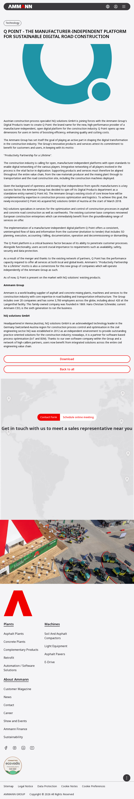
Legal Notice (25, 786)
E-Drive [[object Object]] (49, 662)
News (7, 697)
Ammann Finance (15, 729)
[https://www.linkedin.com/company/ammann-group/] (23, 748)
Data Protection (47, 786)
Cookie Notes (69, 786)
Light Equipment (55, 646)
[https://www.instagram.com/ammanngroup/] (14, 748)
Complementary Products (21, 650)
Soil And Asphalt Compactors (55, 636)
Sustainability (13, 737)
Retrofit (9, 658)
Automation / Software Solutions (19, 668)
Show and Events (15, 721)
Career (8, 713)
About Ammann (16, 679)
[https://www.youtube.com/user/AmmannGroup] (32, 748)
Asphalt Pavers (54, 654)
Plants (9, 624)
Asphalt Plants (14, 634)
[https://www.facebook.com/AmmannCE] (6, 748)
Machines (52, 624)
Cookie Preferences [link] (93, 786)
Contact (9, 705)
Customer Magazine (17, 689)
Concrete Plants (14, 642)
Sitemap (8, 786)
